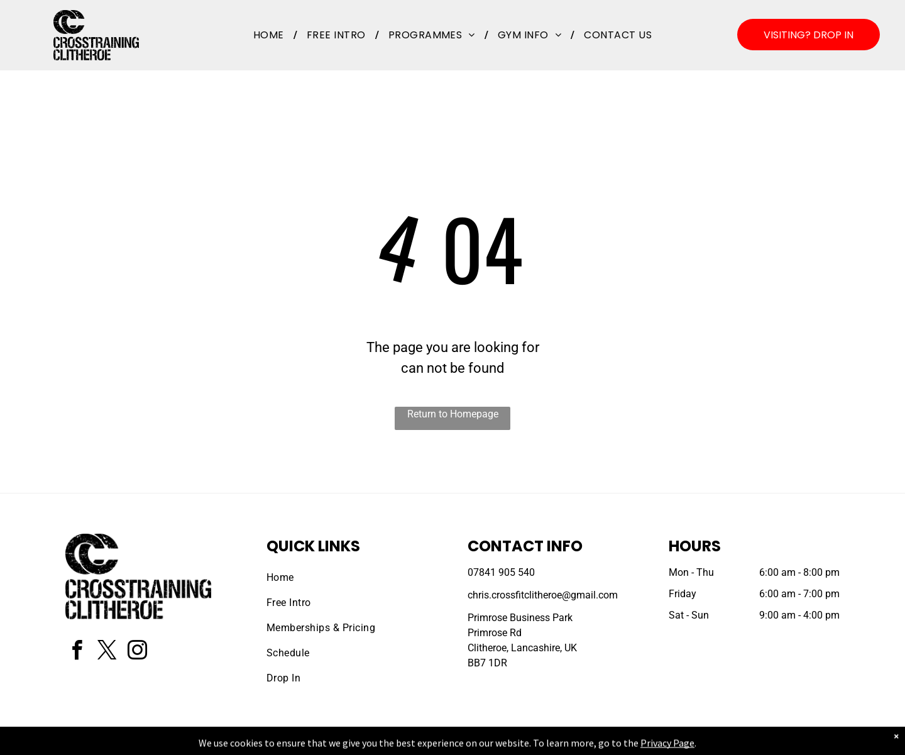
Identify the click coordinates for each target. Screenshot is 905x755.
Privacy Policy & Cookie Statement (374, 743)
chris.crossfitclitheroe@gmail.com (543, 595)
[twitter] (107, 652)
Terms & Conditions (556, 743)
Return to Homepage (452, 414)
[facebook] (76, 652)
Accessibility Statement (478, 743)
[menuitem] (270, 35)
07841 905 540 (501, 572)
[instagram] (137, 652)
